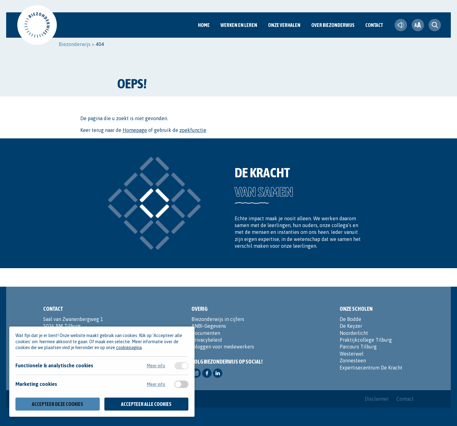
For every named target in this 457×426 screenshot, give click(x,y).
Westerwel (351, 353)
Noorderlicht (354, 333)
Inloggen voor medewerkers (222, 346)
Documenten (205, 333)
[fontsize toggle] (418, 25)
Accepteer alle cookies (146, 404)
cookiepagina (129, 347)
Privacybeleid (206, 340)
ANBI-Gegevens (208, 326)
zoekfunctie (192, 130)
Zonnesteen (353, 360)
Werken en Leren (238, 25)
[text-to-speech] (401, 25)
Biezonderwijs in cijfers (217, 319)
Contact (374, 25)
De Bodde (350, 319)
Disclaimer (377, 399)
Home (204, 25)
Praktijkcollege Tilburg (366, 340)
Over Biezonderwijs (332, 25)
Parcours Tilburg (358, 346)
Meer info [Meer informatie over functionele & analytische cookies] (156, 365)
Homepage (135, 130)
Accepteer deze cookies (57, 404)
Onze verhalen (284, 25)
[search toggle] (435, 25)
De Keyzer (351, 326)
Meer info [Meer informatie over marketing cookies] (156, 384)
